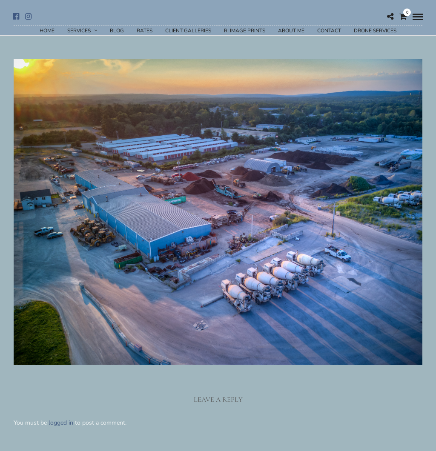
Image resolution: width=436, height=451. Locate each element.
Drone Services (375, 30)
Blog (117, 30)
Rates (144, 30)
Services (79, 30)
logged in (61, 423)
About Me (291, 30)
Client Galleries (188, 30)
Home (47, 30)
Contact (329, 30)
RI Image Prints (244, 30)
